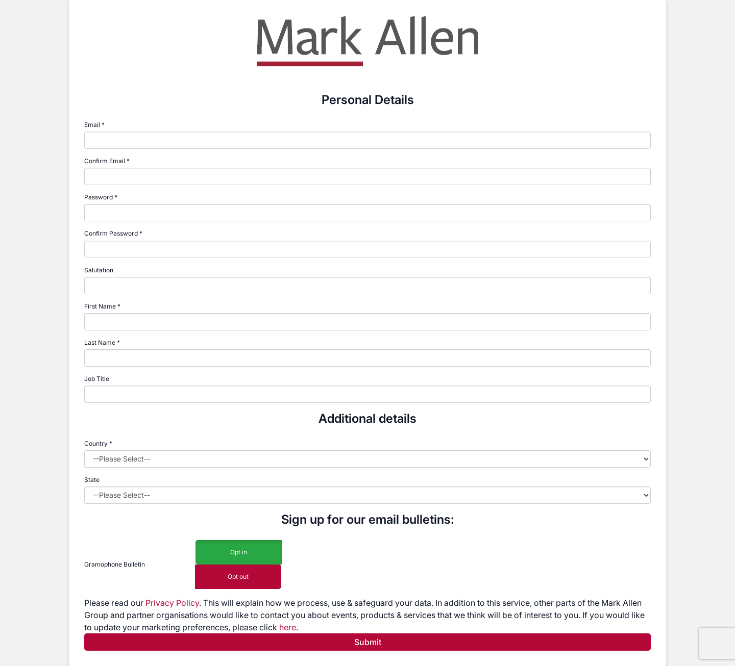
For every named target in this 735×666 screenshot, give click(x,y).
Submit (367, 642)
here (287, 627)
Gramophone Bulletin (114, 564)
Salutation (98, 270)
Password (98, 197)
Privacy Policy (172, 603)
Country (98, 443)
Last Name (99, 342)
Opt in (238, 552)
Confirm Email (104, 161)
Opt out (238, 577)
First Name (100, 306)
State (92, 479)
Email (92, 125)
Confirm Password (111, 233)
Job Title (96, 378)
